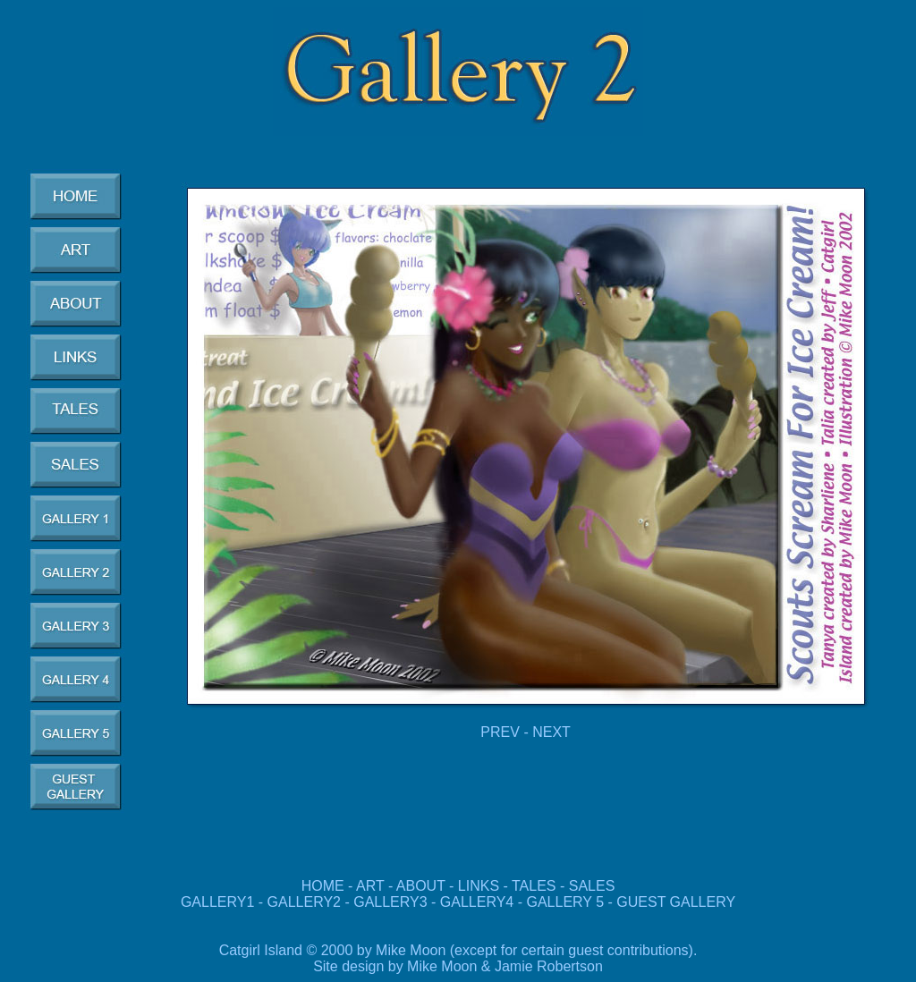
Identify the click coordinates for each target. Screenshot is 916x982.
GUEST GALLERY (675, 902)
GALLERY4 (476, 902)
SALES (592, 885)
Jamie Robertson (549, 966)
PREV (500, 732)
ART (370, 885)
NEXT (551, 732)
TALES (534, 885)
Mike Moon (442, 966)
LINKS (478, 885)
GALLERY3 (390, 902)
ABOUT (420, 885)
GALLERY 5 (566, 902)
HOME (322, 885)
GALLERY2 (304, 902)
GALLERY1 (217, 902)
